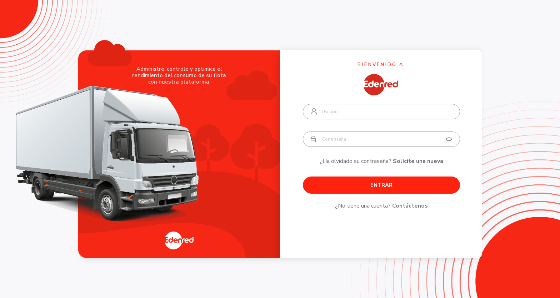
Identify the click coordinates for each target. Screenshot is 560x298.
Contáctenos (410, 206)
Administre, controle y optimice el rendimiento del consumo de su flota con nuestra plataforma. (179, 75)
